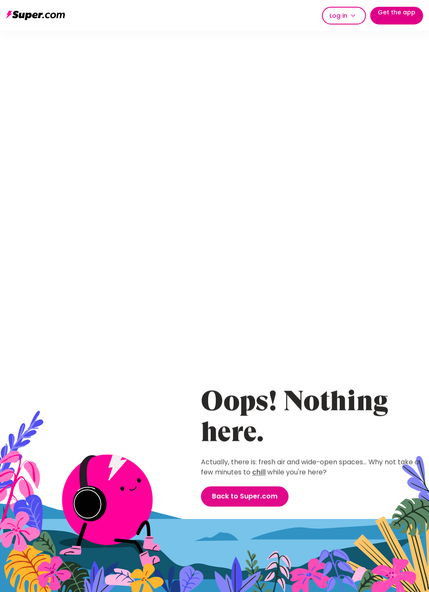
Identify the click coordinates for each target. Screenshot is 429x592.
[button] (344, 15)
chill (259, 472)
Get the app (396, 12)
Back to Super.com (245, 497)
